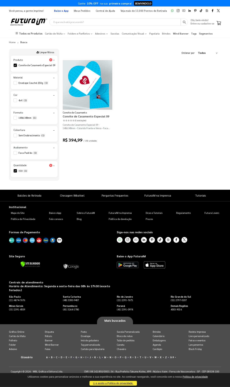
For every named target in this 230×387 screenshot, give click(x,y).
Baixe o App (55, 212)
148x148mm (28, 118)
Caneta (120, 344)
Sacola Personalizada (128, 331)
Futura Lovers (211, 212)
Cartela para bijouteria (93, 349)
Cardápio (157, 349)
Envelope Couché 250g (34, 83)
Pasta (84, 331)
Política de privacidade (195, 376)
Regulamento (183, 212)
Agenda (157, 344)
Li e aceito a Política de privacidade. (113, 383)
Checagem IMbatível (72, 195)
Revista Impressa (197, 331)
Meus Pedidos (82, 10)
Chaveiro (121, 349)
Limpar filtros (45, 52)
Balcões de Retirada (29, 195)
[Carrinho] (219, 23)
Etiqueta (49, 331)
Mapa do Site (18, 212)
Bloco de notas (124, 336)
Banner (49, 340)
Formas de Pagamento (24, 232)
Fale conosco (56, 218)
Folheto (13, 340)
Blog (79, 218)
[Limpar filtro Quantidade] (51, 165)
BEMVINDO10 (143, 3)
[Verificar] (30, 264)
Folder (12, 344)
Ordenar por (188, 52)
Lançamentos (196, 344)
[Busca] (184, 22)
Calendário (158, 336)
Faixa (47, 349)
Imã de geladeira (90, 340)
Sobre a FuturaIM (86, 212)
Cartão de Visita (17, 336)
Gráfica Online (16, 331)
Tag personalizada (90, 344)
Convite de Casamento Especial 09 (40, 65)
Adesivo (13, 349)
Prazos (149, 218)
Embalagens (159, 340)
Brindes (157, 331)
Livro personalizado (199, 336)
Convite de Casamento (75, 112)
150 (23, 171)
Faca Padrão (28, 153)
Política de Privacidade (23, 218)
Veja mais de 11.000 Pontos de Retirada (144, 10)
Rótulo (48, 336)
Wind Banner (52, 344)
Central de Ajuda (105, 10)
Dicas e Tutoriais (154, 212)
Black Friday (195, 349)
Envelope (86, 336)
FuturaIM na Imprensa (157, 195)
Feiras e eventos (197, 340)
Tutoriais (200, 195)
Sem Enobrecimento (32, 135)
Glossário (27, 357)
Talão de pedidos (125, 340)
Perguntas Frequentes (115, 195)
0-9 (172, 357)
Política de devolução (120, 218)
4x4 (23, 100)
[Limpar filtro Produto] (51, 60)
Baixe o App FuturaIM (131, 256)
